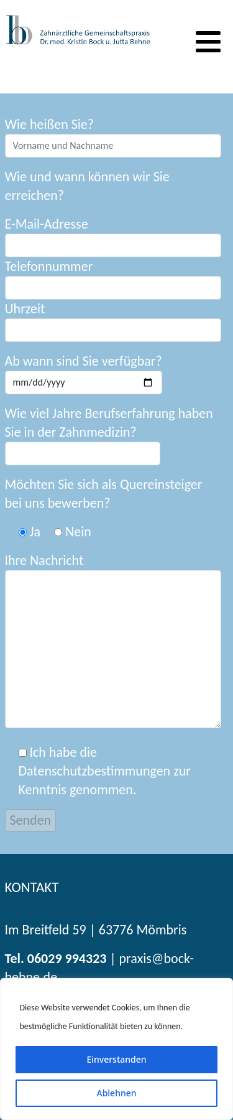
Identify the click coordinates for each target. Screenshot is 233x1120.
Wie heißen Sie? (113, 137)
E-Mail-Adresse (113, 236)
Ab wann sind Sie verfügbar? (83, 373)
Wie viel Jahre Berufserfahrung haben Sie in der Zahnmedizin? (109, 422)
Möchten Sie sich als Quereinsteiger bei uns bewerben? (104, 493)
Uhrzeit (113, 321)
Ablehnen (116, 1093)
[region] (116, 1049)
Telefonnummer (113, 279)
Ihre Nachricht (113, 640)
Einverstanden (116, 1059)
